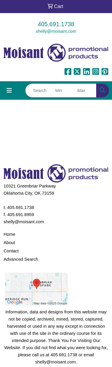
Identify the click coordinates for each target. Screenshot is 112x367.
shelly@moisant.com (56, 31)
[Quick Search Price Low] (63, 90)
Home (9, 234)
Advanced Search (21, 259)
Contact (11, 251)
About (9, 242)
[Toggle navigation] (9, 90)
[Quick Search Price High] (85, 90)
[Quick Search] (38, 90)
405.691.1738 (56, 24)
